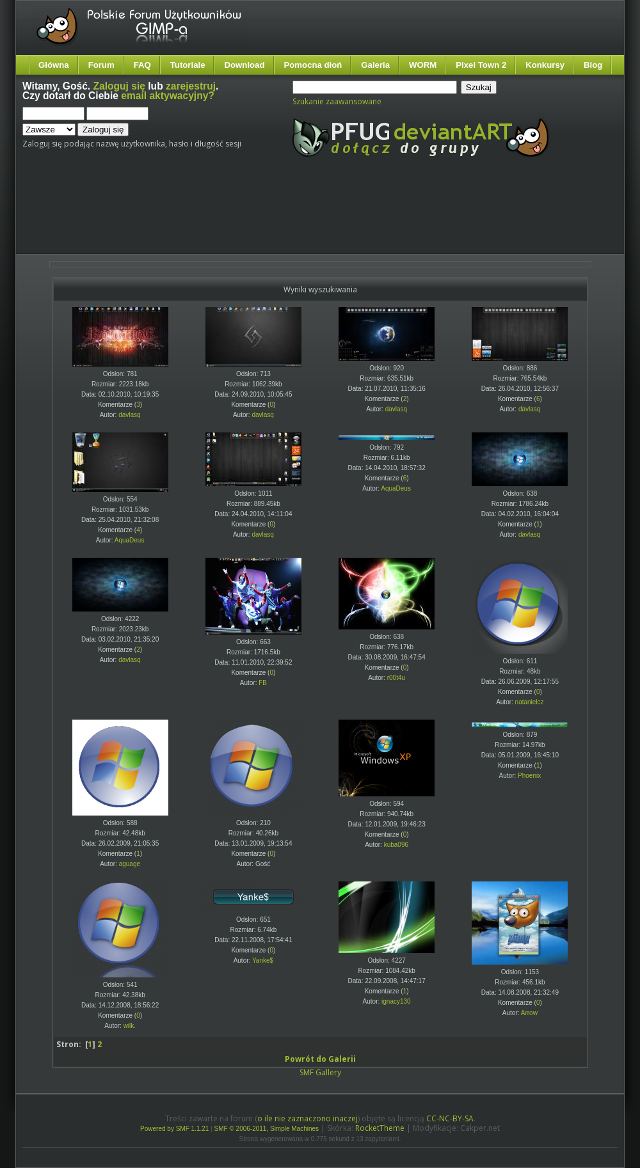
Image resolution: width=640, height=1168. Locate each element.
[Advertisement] (262, 216)
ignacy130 (396, 1001)
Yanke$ (262, 960)
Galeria (375, 65)
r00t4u (396, 677)
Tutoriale (187, 65)
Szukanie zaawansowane (336, 101)
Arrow (529, 1012)
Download (244, 65)
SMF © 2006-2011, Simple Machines (266, 1128)
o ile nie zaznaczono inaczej (307, 1118)
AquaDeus (130, 540)
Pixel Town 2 (481, 65)
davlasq (129, 414)
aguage (129, 863)
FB (263, 682)
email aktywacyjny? (167, 95)
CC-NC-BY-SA (450, 1118)
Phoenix (529, 775)
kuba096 (396, 844)
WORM (422, 65)
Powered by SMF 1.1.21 (174, 1128)
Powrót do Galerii (320, 1059)
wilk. (130, 1025)
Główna (53, 65)
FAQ (142, 65)
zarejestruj (191, 86)
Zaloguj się (119, 86)
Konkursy (544, 65)
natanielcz (529, 702)
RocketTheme (379, 1128)
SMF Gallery (320, 1072)
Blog (593, 65)
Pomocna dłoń (313, 65)
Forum (101, 65)
